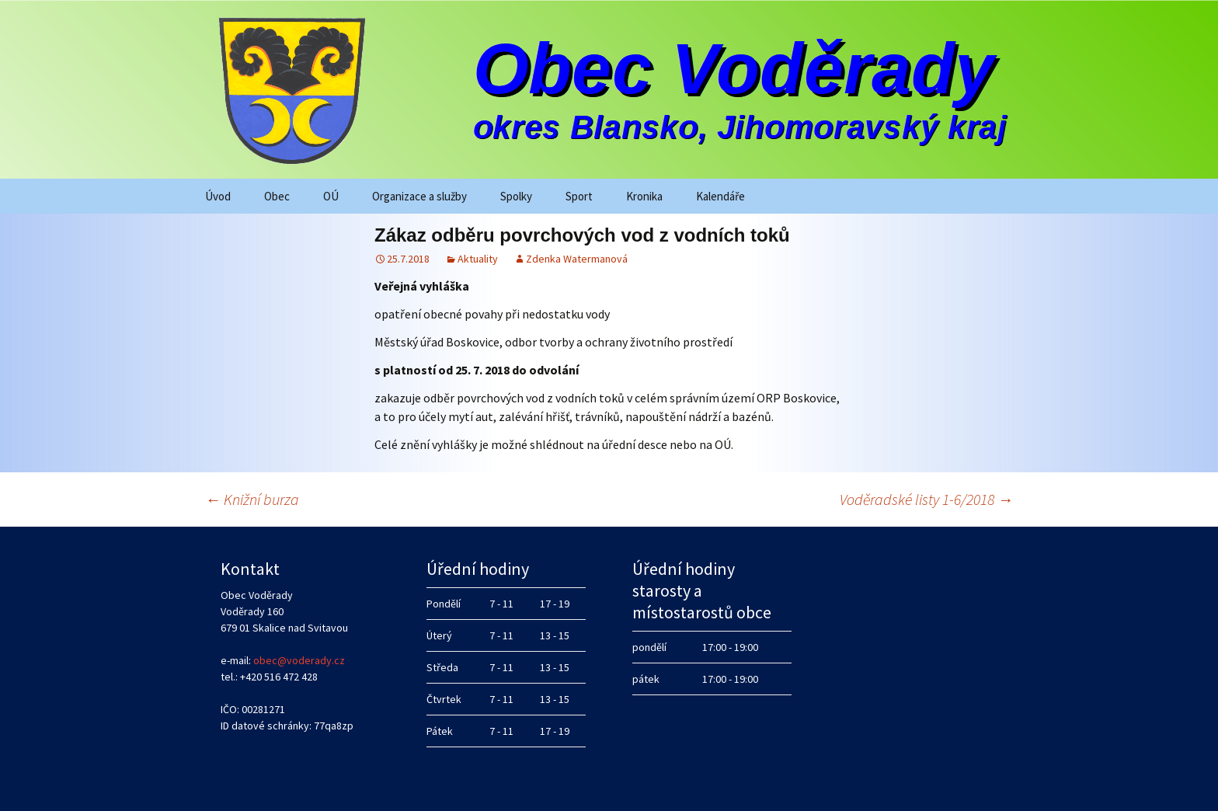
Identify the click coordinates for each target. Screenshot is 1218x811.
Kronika (644, 196)
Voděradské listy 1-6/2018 (926, 499)
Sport (579, 196)
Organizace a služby (419, 196)
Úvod (218, 196)
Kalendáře (720, 196)
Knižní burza (252, 499)
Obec (277, 196)
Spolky (516, 196)
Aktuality (478, 259)
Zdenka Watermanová (577, 259)
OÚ (331, 196)
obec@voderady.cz (299, 660)
